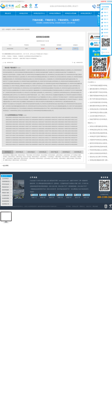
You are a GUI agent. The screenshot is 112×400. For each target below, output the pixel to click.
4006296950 (48, 128)
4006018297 (9, 133)
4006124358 (28, 122)
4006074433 (22, 119)
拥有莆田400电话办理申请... (99, 106)
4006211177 (48, 137)
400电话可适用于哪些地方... (99, 136)
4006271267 (28, 126)
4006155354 (48, 122)
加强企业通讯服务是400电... (99, 126)
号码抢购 (38, 54)
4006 (13, 29)
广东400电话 (50, 156)
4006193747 (74, 137)
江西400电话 (32, 158)
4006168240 (61, 135)
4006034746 (10, 62)
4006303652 (22, 142)
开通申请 (75, 48)
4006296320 (15, 142)
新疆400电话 (8, 160)
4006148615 (41, 140)
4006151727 (28, 117)
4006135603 (68, 119)
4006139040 (74, 117)
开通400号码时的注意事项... (99, 140)
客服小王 (106, 12)
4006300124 (55, 144)
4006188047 (22, 126)
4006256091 (41, 128)
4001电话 (31, 152)
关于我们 (68, 206)
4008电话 (66, 152)
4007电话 (54, 152)
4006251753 (55, 140)
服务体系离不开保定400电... (99, 92)
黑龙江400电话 (27, 156)
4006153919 (55, 131)
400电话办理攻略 (70, 13)
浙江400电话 (65, 156)
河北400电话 (44, 155)
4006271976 (9, 135)
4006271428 (61, 117)
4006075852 (68, 137)
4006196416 (55, 133)
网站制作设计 (5, 187)
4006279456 (28, 140)
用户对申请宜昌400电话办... (99, 99)
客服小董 (106, 26)
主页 (3, 29)
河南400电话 (62, 158)
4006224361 (22, 124)
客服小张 (106, 19)
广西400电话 (29, 155)
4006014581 (15, 126)
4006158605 (9, 117)
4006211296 (61, 131)
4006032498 (41, 124)
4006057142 (35, 128)
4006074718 (28, 128)
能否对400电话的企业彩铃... (99, 143)
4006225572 (28, 131)
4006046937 (35, 117)
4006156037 (74, 124)
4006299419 (35, 124)
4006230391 (28, 137)
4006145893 (48, 126)
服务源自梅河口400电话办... (99, 89)
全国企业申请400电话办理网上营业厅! (64, 6)
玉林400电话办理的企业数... (99, 112)
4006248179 (61, 133)
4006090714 (9, 137)
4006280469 (35, 119)
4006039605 (68, 133)
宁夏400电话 (58, 156)
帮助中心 (82, 206)
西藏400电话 (13, 155)
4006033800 (9, 126)
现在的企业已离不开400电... (99, 157)
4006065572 (68, 117)
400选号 (8, 29)
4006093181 (55, 126)
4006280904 (9, 128)
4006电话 (42, 152)
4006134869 (22, 137)
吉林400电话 (11, 156)
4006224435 (35, 135)
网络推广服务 (5, 192)
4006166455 (61, 144)
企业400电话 (5, 178)
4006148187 (61, 140)
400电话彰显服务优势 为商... (99, 160)
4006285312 (68, 124)
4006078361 (15, 119)
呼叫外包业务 (5, 184)
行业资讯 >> (92, 82)
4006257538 (35, 133)
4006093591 (55, 142)
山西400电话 (59, 155)
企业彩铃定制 (5, 195)
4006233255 (55, 124)
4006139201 (15, 124)
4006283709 (68, 144)
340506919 (15, 58)
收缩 (98, 20)
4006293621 (74, 142)
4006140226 (74, 133)
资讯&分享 (75, 206)
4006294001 (35, 126)
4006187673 (41, 135)
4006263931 (9, 119)
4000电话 (19, 152)
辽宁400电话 (74, 155)
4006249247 (41, 122)
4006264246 (55, 135)
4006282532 (22, 131)
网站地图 (95, 206)
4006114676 (48, 144)
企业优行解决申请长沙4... (98, 116)
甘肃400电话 (19, 156)
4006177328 (41, 126)
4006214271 (35, 137)
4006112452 (48, 142)
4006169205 (48, 124)
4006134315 (74, 122)
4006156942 (74, 144)
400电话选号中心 (39, 13)
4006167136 (28, 119)
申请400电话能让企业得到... (99, 150)
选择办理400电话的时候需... (99, 146)
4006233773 (15, 131)
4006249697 (28, 124)
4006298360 (22, 133)
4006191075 (68, 126)
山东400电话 (47, 158)
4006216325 (9, 144)
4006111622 (74, 119)
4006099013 (41, 131)
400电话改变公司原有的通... (99, 109)
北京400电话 (6, 155)
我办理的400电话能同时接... (99, 133)
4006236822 (61, 122)
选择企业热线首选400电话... (99, 153)
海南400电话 (21, 155)
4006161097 (9, 142)
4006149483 (74, 131)
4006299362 (35, 142)
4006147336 (28, 144)
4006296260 (15, 117)
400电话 (8, 152)
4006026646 (15, 140)
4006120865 (41, 133)
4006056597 (35, 144)
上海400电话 (9, 158)
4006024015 (22, 144)
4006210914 (35, 122)
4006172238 (15, 135)
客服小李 (106, 15)
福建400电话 (17, 158)
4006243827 (22, 122)
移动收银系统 (5, 201)
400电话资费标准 (55, 13)
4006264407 (61, 126)
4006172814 (61, 142)
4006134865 (48, 135)
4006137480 (61, 137)
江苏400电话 (42, 156)
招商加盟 (106, 29)
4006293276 (68, 142)
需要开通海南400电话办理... (99, 95)
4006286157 (22, 135)
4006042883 (22, 128)
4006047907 (68, 140)
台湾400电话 (23, 160)
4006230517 (61, 128)
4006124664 (55, 122)
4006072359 (68, 135)
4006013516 (15, 128)
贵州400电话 (51, 155)
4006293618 (9, 124)
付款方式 (88, 206)
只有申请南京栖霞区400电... (99, 85)
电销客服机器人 (6, 181)
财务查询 (106, 32)
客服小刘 (106, 22)
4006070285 (68, 128)
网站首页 (8, 13)
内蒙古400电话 (70, 158)
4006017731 (28, 133)
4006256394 (15, 122)
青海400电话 (35, 156)
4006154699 (9, 122)
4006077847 (41, 144)
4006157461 (55, 128)
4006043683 (55, 137)
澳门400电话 (54, 158)
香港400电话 (39, 158)
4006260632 (61, 124)
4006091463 (74, 126)
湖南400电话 (15, 160)
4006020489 (28, 142)
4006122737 (15, 144)
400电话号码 (23, 13)
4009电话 (77, 152)
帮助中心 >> (92, 123)
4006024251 (55, 119)
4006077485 (48, 131)
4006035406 (15, 137)
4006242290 (35, 140)
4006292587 (9, 131)
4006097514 (41, 119)
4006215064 (22, 117)
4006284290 (74, 135)
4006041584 (74, 128)
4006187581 (55, 117)
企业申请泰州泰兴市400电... (99, 102)
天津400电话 (73, 156)
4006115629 (15, 133)
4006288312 (48, 117)
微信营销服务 (5, 190)
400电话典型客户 (86, 13)
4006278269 (68, 122)
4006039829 (48, 119)
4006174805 (74, 140)
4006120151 (48, 133)
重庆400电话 (24, 158)
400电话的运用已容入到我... (99, 129)
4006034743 (9, 140)
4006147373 (22, 140)
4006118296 (68, 131)
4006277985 (48, 140)
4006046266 (35, 131)
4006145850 (28, 135)
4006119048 (41, 117)
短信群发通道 (5, 198)
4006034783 (79, 62)
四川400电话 (36, 155)
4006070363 (61, 119)
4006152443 (41, 137)
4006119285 (41, 142)
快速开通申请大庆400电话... (99, 119)
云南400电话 (66, 155)
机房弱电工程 (5, 204)
